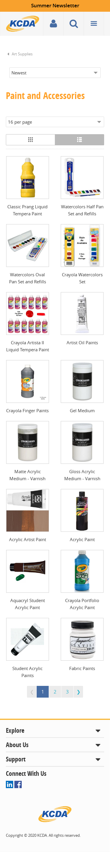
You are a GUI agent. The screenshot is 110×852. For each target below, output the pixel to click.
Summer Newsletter (55, 5)
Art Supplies (22, 54)
